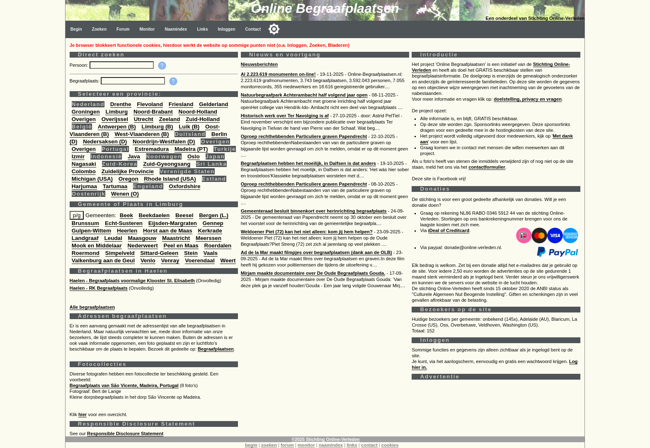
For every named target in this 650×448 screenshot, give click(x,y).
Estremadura (152, 149)
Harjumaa (84, 186)
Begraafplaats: (85, 80)
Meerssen (208, 238)
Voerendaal (199, 260)
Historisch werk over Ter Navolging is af (285, 115)
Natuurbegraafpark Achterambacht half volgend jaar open (304, 94)
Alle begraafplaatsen (92, 307)
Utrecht (143, 119)
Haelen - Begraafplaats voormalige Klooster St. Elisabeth (132, 280)
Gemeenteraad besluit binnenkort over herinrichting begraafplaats (314, 210)
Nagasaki (84, 164)
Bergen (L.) (213, 215)
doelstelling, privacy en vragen (528, 99)
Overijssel (115, 119)
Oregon (128, 179)
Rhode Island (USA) (170, 179)
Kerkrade (210, 231)
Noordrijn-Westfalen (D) (164, 141)
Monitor (147, 29)
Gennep (213, 223)
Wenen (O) (125, 194)
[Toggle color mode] (274, 29)
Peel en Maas (180, 245)
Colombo (84, 171)
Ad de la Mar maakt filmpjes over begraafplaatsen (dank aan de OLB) (316, 252)
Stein (191, 253)
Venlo (148, 260)
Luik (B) (189, 127)
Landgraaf (85, 238)
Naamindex (176, 29)
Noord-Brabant (153, 112)
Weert (227, 260)
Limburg (116, 112)
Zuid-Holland (203, 119)
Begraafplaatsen (216, 348)
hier (82, 414)
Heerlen (127, 231)
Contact (253, 29)
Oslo (193, 156)
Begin (76, 29)
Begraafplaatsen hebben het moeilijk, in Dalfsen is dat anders (308, 163)
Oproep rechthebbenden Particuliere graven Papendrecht (304, 136)
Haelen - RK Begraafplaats (99, 288)
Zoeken (99, 29)
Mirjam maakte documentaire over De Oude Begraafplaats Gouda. (313, 273)
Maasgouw (142, 238)
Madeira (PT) (191, 149)
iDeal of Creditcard (448, 230)
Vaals (211, 253)
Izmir (78, 156)
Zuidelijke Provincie (128, 171)
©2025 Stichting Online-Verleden (325, 439)
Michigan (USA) (92, 179)
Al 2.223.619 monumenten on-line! (278, 74)
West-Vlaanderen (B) (141, 134)
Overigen (84, 119)
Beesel (184, 215)
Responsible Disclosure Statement (125, 433)
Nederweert (143, 245)
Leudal (113, 238)
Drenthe (120, 104)
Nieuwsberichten (259, 64)
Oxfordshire (184, 186)
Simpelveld (120, 253)
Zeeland (169, 119)
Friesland (181, 104)
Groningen (86, 112)
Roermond (85, 253)
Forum (122, 29)
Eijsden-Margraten (172, 223)
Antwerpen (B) (117, 127)
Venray (170, 260)
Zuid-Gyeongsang (166, 164)
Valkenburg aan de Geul (103, 260)
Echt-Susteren (124, 223)
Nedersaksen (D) (105, 141)
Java (134, 156)
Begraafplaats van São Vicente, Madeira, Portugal (124, 385)
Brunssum (85, 223)
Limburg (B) (157, 127)
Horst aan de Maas (167, 231)
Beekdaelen (154, 215)
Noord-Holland (198, 112)
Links (202, 29)
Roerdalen (218, 245)
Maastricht (176, 238)
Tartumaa (115, 186)
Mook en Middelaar (97, 245)
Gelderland (213, 104)
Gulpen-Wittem (91, 231)
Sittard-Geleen (159, 253)
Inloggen (226, 29)
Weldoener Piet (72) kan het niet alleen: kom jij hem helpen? (307, 231)
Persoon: (80, 65)
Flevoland (150, 104)
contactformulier (486, 167)
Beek (126, 215)
